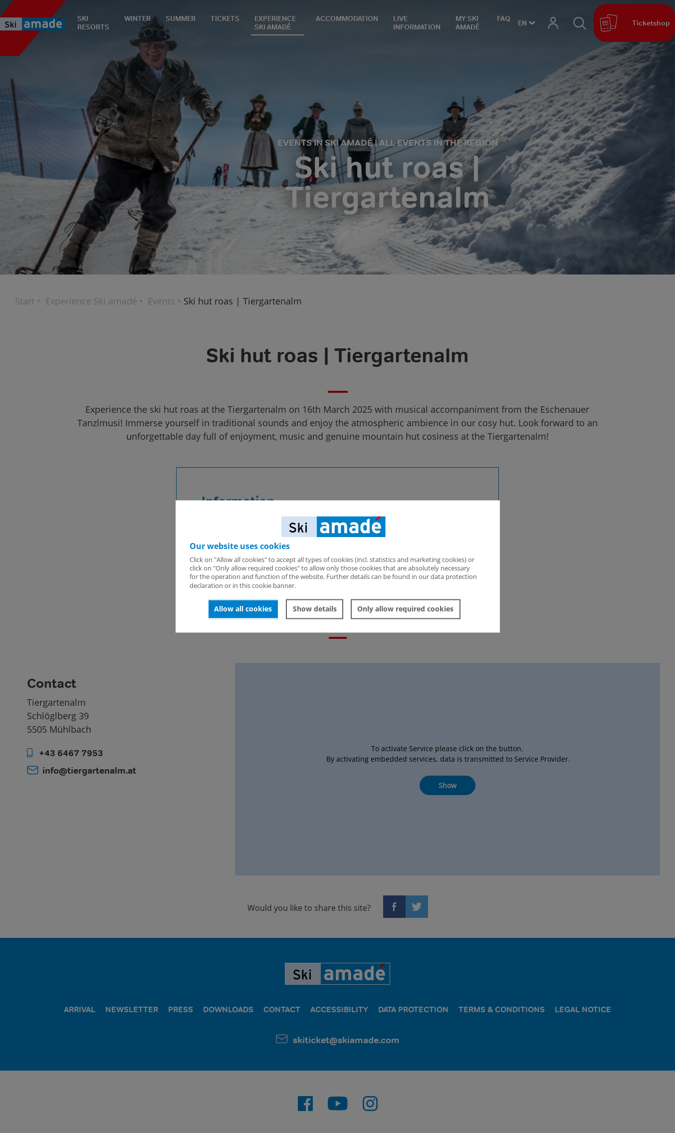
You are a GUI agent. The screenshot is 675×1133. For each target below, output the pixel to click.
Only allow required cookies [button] (405, 608)
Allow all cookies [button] (243, 608)
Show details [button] (315, 608)
